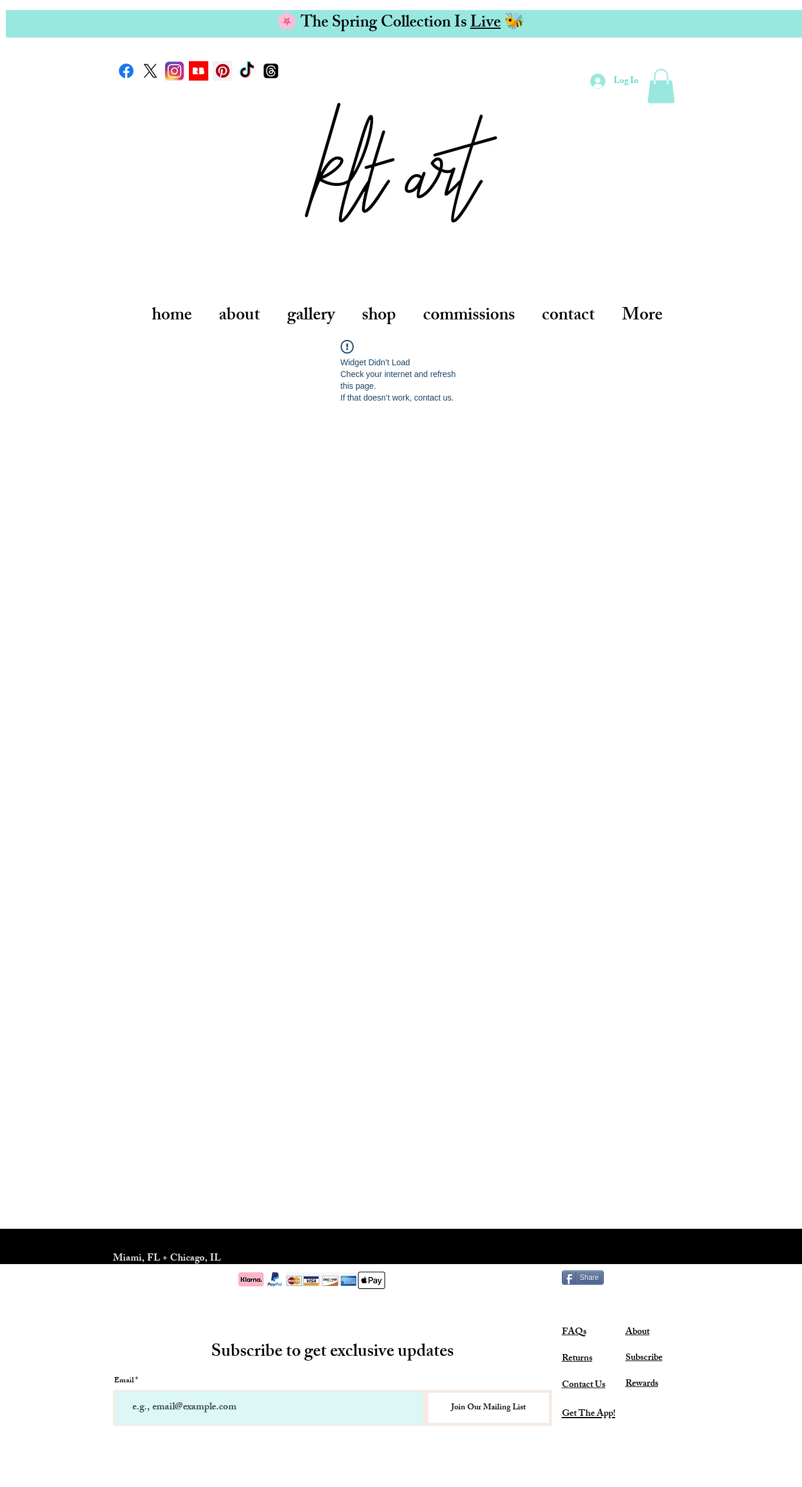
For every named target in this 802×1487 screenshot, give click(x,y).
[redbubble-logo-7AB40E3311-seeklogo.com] (198, 71)
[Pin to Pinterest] (670, 1277)
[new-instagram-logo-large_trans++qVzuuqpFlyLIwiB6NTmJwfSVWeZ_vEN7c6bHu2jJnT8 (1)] (174, 71)
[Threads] (271, 71)
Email (124, 1381)
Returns (577, 1359)
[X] (150, 71)
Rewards (641, 1384)
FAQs (574, 1332)
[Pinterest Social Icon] (222, 71)
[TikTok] (247, 71)
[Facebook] (126, 71)
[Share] (583, 1278)
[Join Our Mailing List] (488, 1408)
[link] (661, 86)
